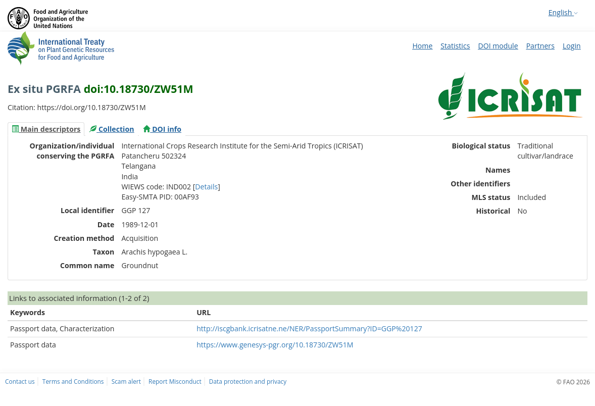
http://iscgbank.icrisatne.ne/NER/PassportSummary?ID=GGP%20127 (309, 328)
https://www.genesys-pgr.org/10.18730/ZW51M (274, 344)
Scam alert (126, 381)
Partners (540, 45)
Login (572, 45)
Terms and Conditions (73, 381)
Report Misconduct (175, 381)
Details (206, 186)
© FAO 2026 (573, 382)
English (563, 12)
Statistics (455, 45)
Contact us (20, 381)
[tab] (46, 129)
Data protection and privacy (247, 381)
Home (422, 45)
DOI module (498, 45)
